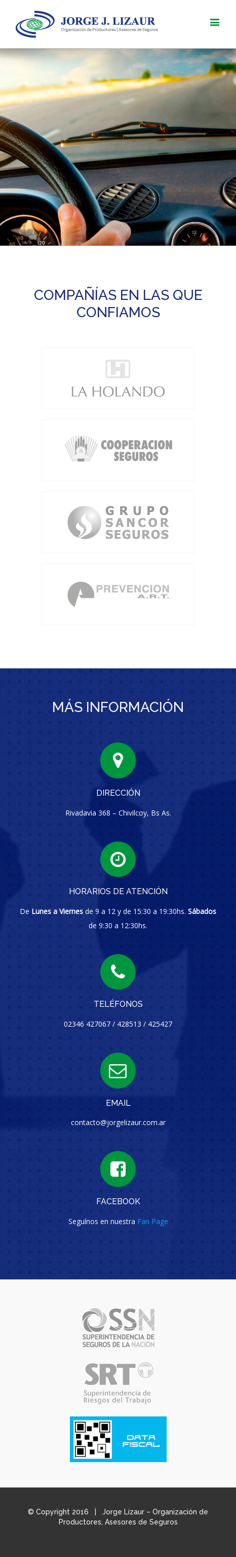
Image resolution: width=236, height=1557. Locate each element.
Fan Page (152, 1221)
